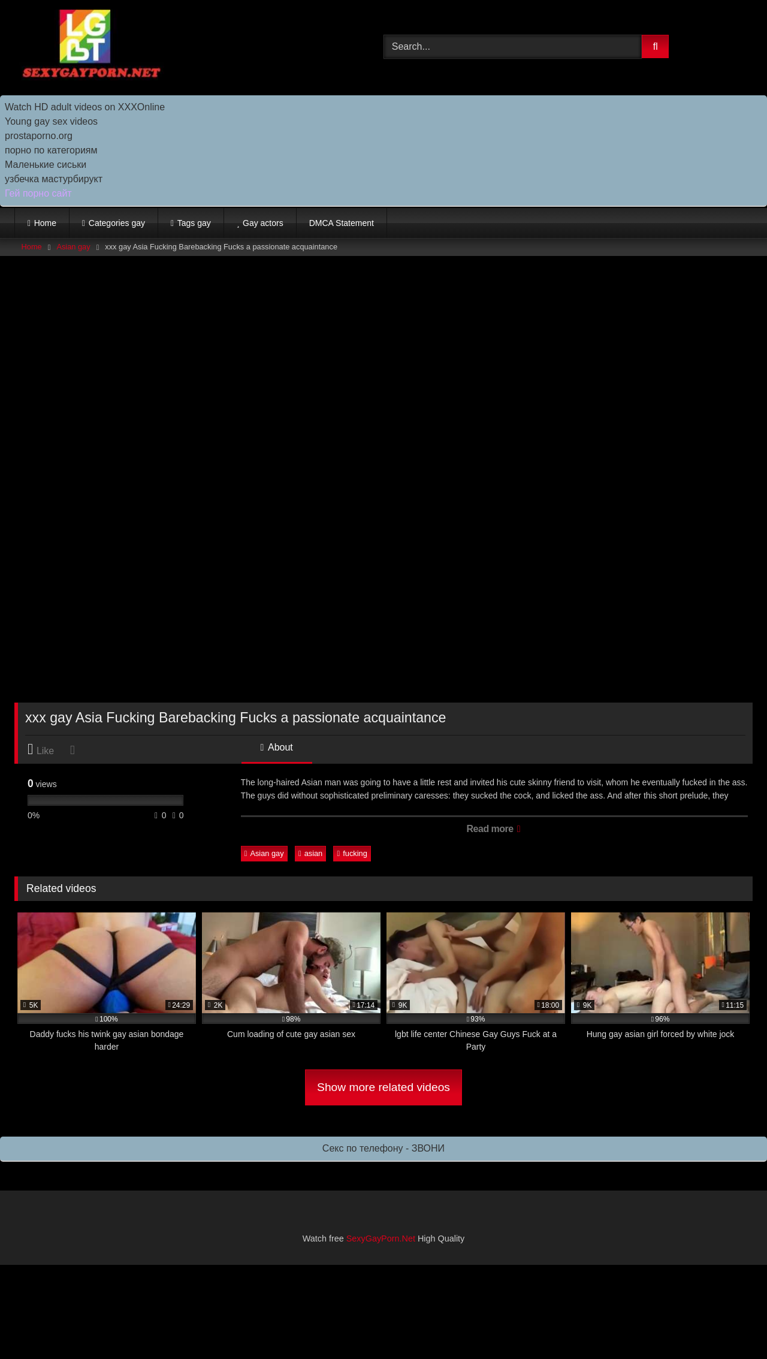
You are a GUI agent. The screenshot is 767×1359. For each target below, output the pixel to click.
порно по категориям (51, 150)
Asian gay (73, 246)
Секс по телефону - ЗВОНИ (383, 1148)
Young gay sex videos (51, 121)
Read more (493, 829)
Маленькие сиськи (45, 164)
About (277, 747)
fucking (352, 853)
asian (310, 853)
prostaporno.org (39, 136)
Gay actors (263, 223)
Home (45, 223)
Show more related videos (383, 1087)
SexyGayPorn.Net (381, 1238)
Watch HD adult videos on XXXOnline (85, 107)
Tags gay (194, 223)
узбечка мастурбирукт (53, 179)
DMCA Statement (341, 223)
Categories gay (117, 223)
